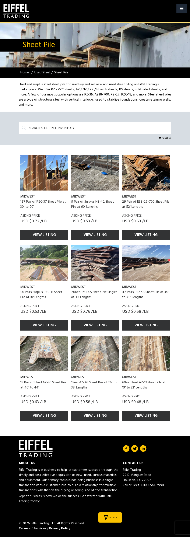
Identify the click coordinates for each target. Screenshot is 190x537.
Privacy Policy (59, 528)
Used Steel (42, 72)
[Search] (95, 128)
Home (25, 72)
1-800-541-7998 (152, 485)
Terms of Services (32, 528)
